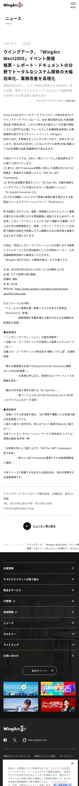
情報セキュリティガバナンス (16, 756)
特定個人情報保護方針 (59, 762)
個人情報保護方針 (36, 762)
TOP (5, 544)
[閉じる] (72, 769)
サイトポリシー (67, 756)
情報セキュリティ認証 (45, 756)
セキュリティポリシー (13, 762)
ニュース (17, 544)
